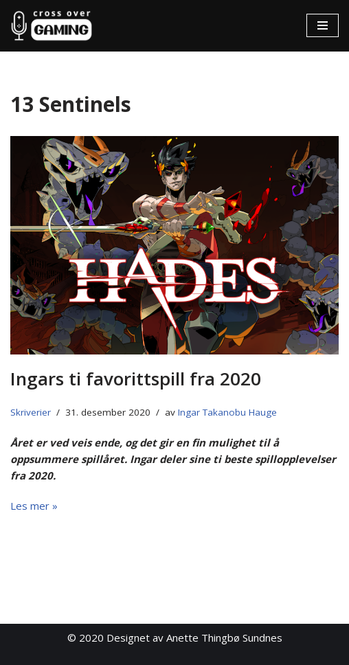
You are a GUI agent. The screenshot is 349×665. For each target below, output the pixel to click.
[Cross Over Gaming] (51, 26)
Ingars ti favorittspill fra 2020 (135, 378)
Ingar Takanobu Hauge (227, 412)
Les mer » (34, 505)
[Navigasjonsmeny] (322, 25)
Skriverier (30, 412)
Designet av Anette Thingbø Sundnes (194, 637)
